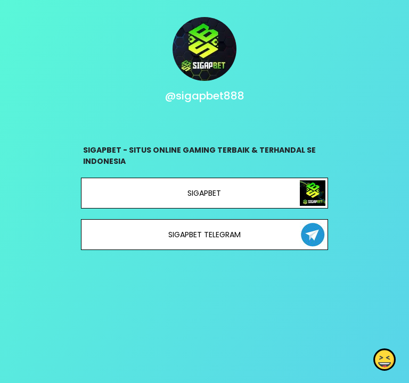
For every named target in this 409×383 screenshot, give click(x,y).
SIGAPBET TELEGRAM (204, 234)
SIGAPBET (204, 193)
